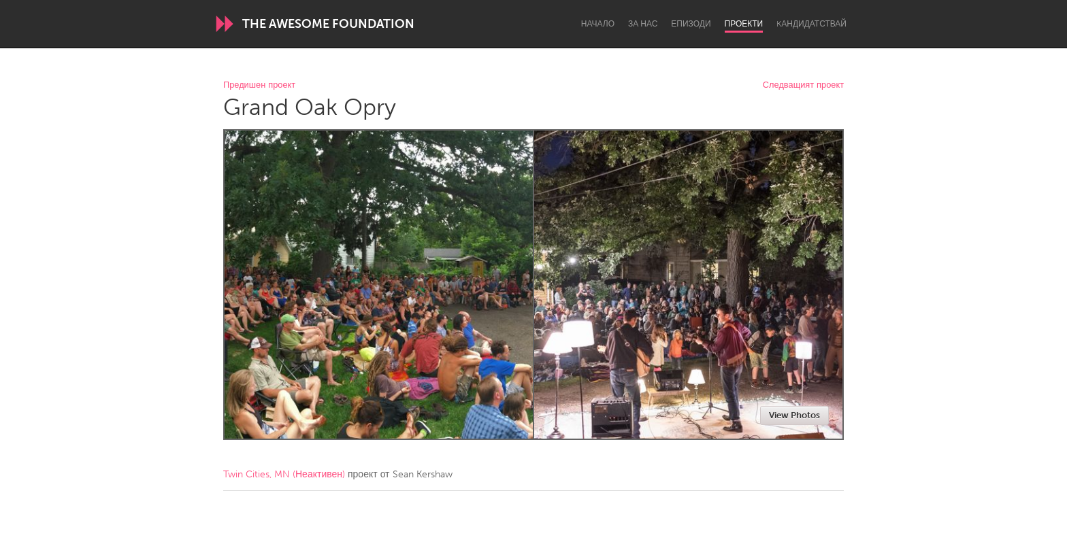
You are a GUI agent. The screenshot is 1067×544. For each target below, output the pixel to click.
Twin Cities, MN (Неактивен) (284, 474)
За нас (642, 24)
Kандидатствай (811, 24)
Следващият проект (803, 85)
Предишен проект (259, 85)
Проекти (744, 24)
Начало (597, 24)
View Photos (794, 415)
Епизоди (690, 24)
